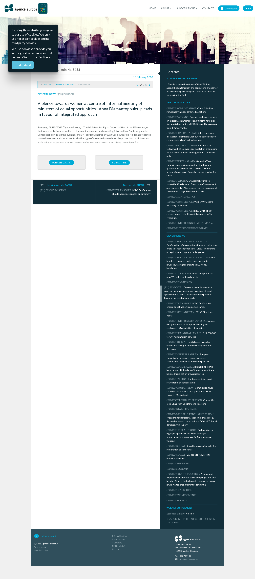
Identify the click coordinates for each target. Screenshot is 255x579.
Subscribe (119, 162)
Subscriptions (118, 539)
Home (152, 8)
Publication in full (66, 84)
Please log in (61, 162)
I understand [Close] (22, 65)
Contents (48, 84)
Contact (208, 8)
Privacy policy (40, 547)
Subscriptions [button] (186, 8)
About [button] (166, 8)
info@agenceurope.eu (188, 559)
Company (117, 542)
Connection (229, 8)
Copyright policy (41, 550)
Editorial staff (118, 546)
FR (248, 8)
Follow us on (49, 535)
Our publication (119, 536)
